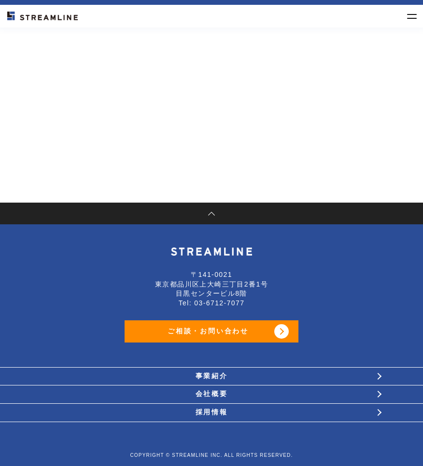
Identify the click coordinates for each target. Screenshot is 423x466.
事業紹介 (211, 376)
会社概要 (211, 394)
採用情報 (211, 412)
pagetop (211, 213)
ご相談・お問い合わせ (208, 331)
